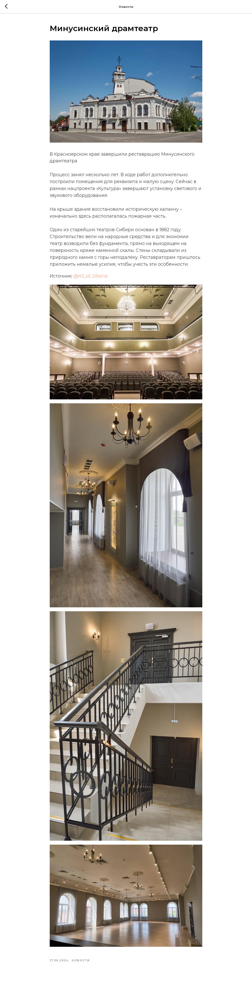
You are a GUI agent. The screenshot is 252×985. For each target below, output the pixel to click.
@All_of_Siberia (91, 276)
